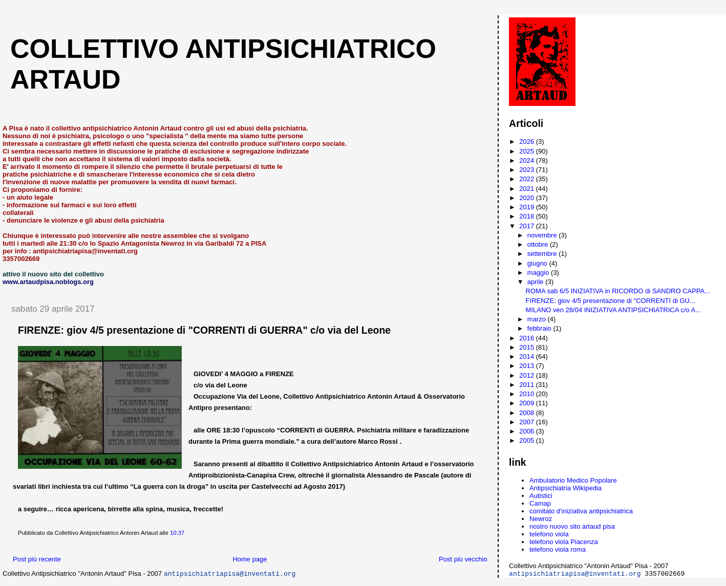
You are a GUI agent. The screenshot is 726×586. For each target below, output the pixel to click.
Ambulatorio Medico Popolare (573, 480)
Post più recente (37, 559)
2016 (527, 338)
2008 (527, 413)
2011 (527, 384)
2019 (527, 207)
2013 (527, 366)
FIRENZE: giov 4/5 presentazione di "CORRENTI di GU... (610, 301)
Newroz (540, 519)
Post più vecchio (463, 559)
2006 (527, 431)
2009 (527, 403)
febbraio (540, 328)
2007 (527, 422)
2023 (527, 169)
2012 (527, 375)
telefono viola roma (557, 549)
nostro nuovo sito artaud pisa (572, 526)
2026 (527, 141)
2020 (527, 198)
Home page (249, 559)
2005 (527, 440)
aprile (536, 282)
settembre (543, 253)
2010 (527, 394)
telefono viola (549, 534)
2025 (527, 151)
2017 (527, 226)
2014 (527, 356)
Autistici (540, 496)
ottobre (538, 244)
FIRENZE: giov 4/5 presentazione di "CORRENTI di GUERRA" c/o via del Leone (204, 330)
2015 (527, 347)
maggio (539, 272)
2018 (527, 216)
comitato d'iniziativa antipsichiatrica (581, 511)
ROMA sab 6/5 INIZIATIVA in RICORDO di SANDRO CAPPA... (618, 291)
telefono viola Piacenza (563, 542)
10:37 (177, 533)
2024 (527, 160)
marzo (537, 319)
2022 (527, 179)
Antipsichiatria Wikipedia (565, 488)
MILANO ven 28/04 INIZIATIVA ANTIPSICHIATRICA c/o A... (613, 310)
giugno (538, 263)
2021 (527, 188)
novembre (543, 235)
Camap (540, 503)
